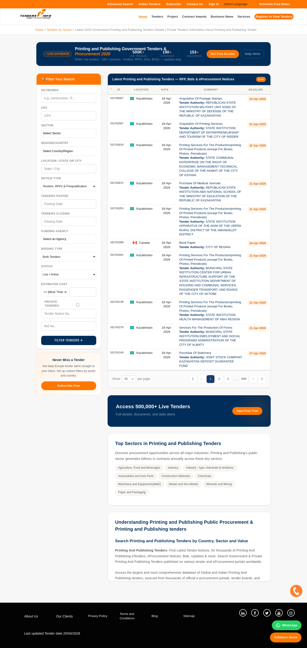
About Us (31, 616)
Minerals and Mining (219, 484)
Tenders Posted (54, 196)
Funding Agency (54, 231)
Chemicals (204, 476)
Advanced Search (120, 4)
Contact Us (195, 4)
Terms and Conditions (127, 616)
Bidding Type (52, 248)
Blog (155, 616)
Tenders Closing (55, 213)
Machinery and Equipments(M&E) (139, 484)
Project (172, 16)
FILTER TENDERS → (69, 340)
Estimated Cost (54, 284)
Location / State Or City (61, 160)
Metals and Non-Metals (183, 484)
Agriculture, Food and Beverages (139, 467)
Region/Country (54, 143)
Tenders (157, 16)
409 (243, 378)
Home (39, 29)
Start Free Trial (247, 411)
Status (47, 266)
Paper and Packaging (132, 492)
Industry (173, 467)
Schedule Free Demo (274, 4)
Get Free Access (223, 54)
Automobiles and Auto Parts (136, 476)
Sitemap (189, 616)
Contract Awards (194, 16)
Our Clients (64, 616)
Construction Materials (175, 476)
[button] (173, 89)
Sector (47, 125)
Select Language (235, 4)
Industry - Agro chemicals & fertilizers (209, 467)
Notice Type (51, 178)
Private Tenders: (52, 303)
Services (244, 16)
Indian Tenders (149, 4)
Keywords (50, 90)
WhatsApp (286, 625)
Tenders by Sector (59, 29)
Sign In (214, 4)
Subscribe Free (68, 385)
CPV (44, 107)
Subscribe (173, 4)
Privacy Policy (97, 616)
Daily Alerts (252, 54)
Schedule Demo (285, 637)
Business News (222, 16)
